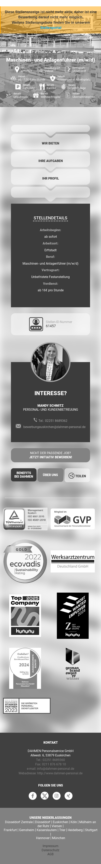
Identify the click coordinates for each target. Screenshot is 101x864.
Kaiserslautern (47, 830)
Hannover (43, 838)
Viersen (57, 826)
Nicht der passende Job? (50, 455)
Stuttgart (91, 830)
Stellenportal (51, 28)
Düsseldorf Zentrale (19, 822)
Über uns (50, 475)
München (58, 838)
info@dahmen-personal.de (55, 769)
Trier (62, 830)
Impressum (50, 846)
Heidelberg (75, 830)
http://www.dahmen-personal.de (59, 773)
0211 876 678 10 (54, 764)
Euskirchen (60, 822)
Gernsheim (26, 830)
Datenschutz (50, 850)
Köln (74, 822)
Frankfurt (10, 830)
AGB (50, 854)
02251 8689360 (54, 760)
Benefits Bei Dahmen (23, 474)
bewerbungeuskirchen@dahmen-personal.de (54, 427)
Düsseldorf (42, 822)
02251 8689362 (56, 421)
